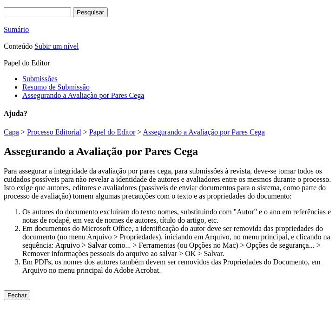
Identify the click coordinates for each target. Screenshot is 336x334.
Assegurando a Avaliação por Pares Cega (83, 95)
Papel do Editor (112, 132)
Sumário (16, 29)
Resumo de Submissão (56, 87)
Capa (11, 132)
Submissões (40, 79)
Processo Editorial (54, 132)
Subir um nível (56, 46)
